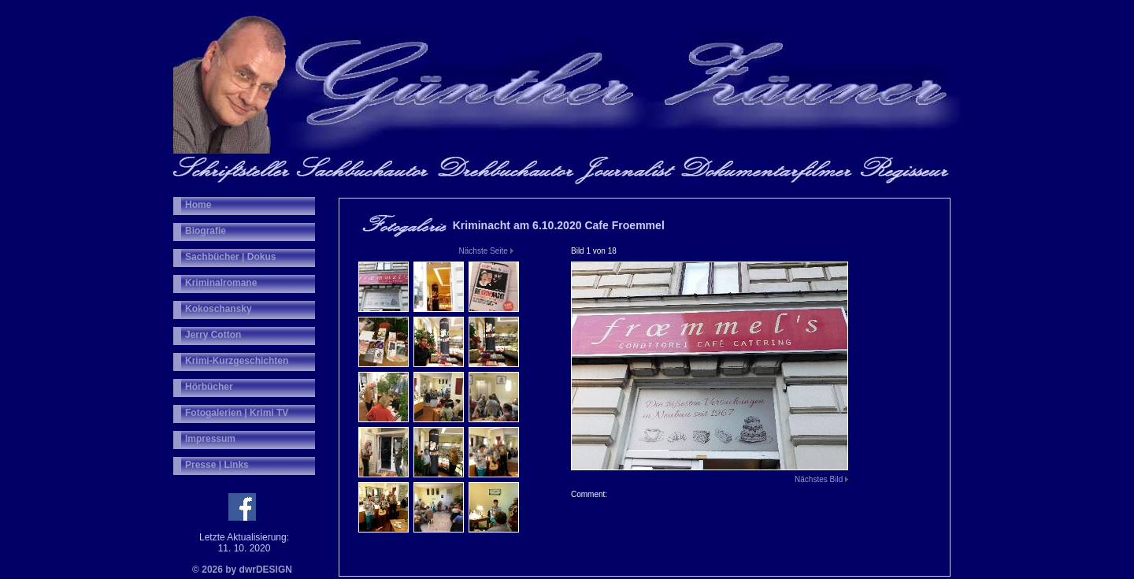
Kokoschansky (218, 308)
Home (198, 204)
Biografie (205, 230)
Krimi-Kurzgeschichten (236, 360)
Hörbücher (209, 386)
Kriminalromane (221, 282)
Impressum (210, 438)
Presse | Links (217, 464)
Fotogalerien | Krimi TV (236, 412)
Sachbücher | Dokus (230, 256)
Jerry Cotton (213, 334)
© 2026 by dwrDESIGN (242, 569)
